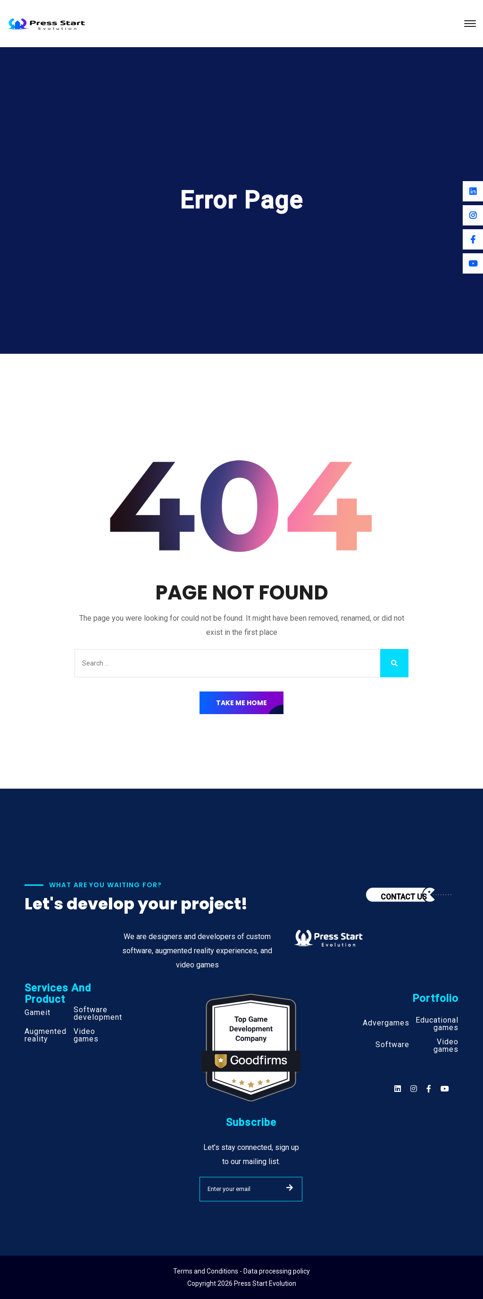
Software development (98, 1013)
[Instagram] (472, 215)
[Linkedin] (472, 191)
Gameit (37, 1012)
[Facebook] (472, 239)
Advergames (386, 1023)
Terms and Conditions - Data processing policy (241, 1271)
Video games (86, 1035)
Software (392, 1045)
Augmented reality (46, 1035)
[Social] (445, 1088)
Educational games (437, 1024)
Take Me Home (241, 703)
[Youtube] (472, 263)
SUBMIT (289, 1187)
